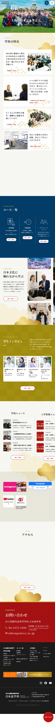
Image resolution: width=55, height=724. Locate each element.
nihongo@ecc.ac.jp (21, 643)
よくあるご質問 (46, 664)
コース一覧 (19, 658)
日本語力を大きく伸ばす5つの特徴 (9, 666)
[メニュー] (52, 3)
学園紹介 (5, 664)
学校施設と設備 (6, 673)
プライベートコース (21, 665)
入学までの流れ (33, 661)
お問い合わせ (46, 667)
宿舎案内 (18, 672)
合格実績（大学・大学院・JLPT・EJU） (8, 670)
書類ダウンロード (34, 670)
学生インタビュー (7, 675)
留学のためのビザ (34, 668)
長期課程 (18, 661)
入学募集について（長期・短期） (35, 664)
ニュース (45, 658)
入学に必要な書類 (34, 667)
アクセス (45, 661)
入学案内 (32, 658)
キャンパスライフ (22, 669)
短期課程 (18, 663)
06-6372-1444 (17, 638)
